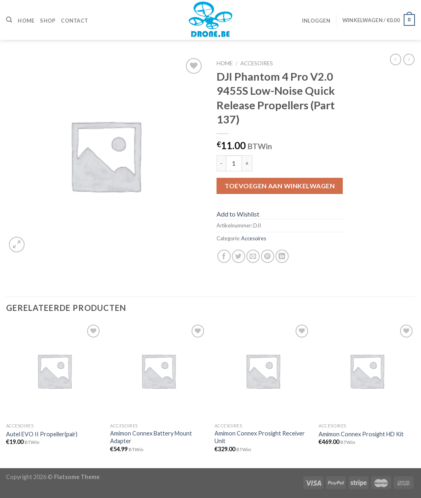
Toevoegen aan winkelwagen (280, 186)
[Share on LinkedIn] (282, 256)
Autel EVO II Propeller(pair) (41, 434)
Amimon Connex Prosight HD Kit (361, 434)
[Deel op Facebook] (224, 256)
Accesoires (256, 63)
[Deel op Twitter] (238, 256)
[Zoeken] (9, 19)
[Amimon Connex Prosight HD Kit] (367, 371)
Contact (74, 20)
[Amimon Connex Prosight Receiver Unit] (263, 371)
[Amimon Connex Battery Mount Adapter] (158, 371)
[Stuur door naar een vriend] (253, 256)
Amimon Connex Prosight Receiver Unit (260, 437)
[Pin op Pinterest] (267, 256)
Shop (47, 20)
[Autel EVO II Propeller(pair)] (54, 371)
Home (26, 20)
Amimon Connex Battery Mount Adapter (151, 437)
